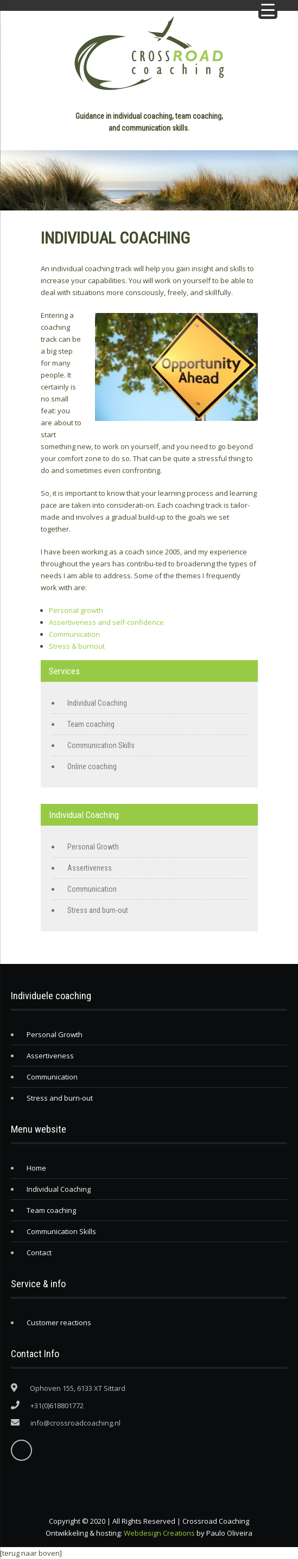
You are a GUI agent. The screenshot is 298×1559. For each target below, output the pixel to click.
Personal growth (76, 610)
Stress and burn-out (97, 910)
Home (36, 1168)
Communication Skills (101, 745)
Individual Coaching (97, 703)
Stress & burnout (77, 646)
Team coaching (91, 724)
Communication (74, 634)
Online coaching (92, 766)
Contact (39, 1252)
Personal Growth (93, 846)
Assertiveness (89, 868)
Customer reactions (59, 1322)
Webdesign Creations (159, 1533)
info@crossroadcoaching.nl (75, 1423)
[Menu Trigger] (267, 9)
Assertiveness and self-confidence (106, 622)
